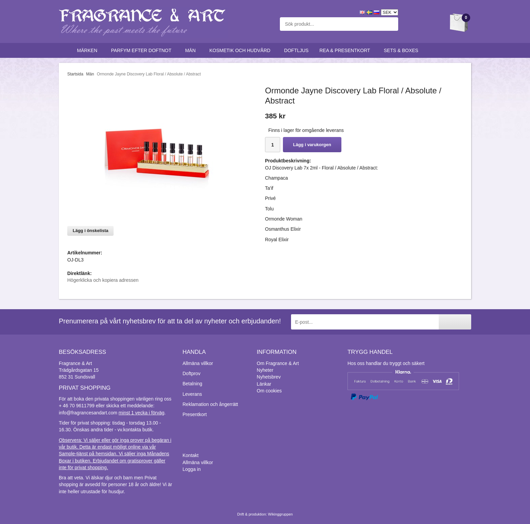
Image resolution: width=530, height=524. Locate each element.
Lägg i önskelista (90, 230)
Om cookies (269, 390)
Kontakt (190, 455)
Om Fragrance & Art (278, 363)
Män (192, 50)
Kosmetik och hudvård (241, 50)
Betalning (192, 383)
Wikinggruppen (280, 514)
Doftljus (296, 50)
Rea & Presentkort (346, 50)
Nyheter (265, 370)
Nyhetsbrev (269, 377)
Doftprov (191, 373)
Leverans (192, 394)
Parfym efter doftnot (142, 50)
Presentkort (195, 414)
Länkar (264, 384)
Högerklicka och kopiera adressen (103, 280)
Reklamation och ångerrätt (210, 404)
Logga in (192, 469)
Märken (88, 50)
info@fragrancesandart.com (88, 412)
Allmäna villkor (198, 363)
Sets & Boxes (402, 50)
